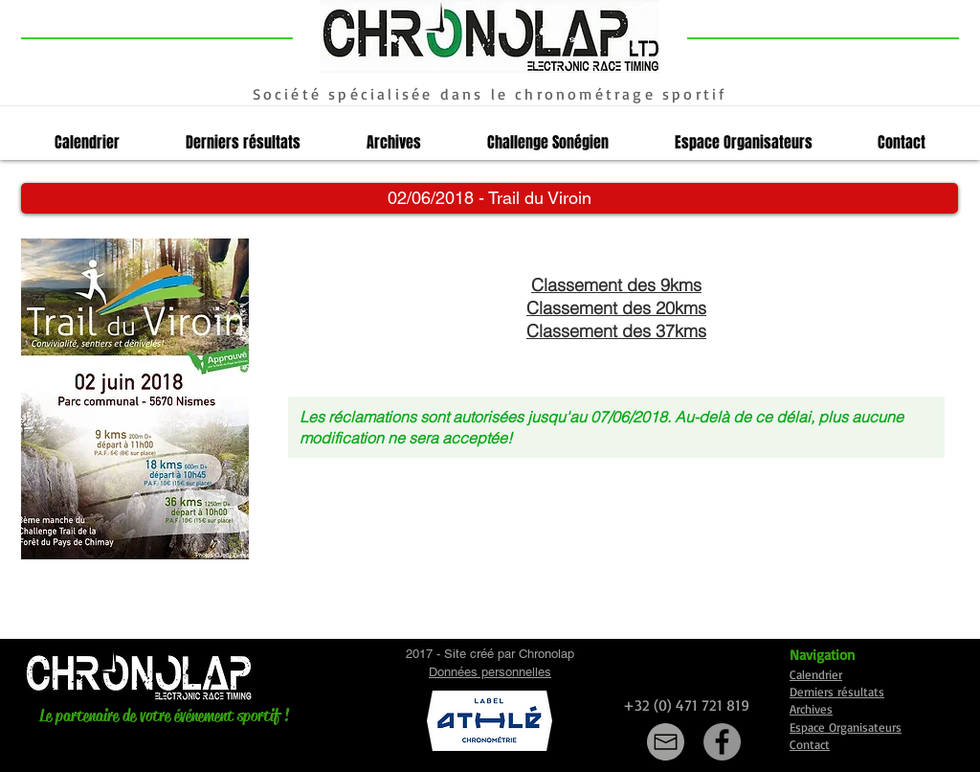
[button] (489, 198)
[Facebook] (722, 742)
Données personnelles (490, 672)
